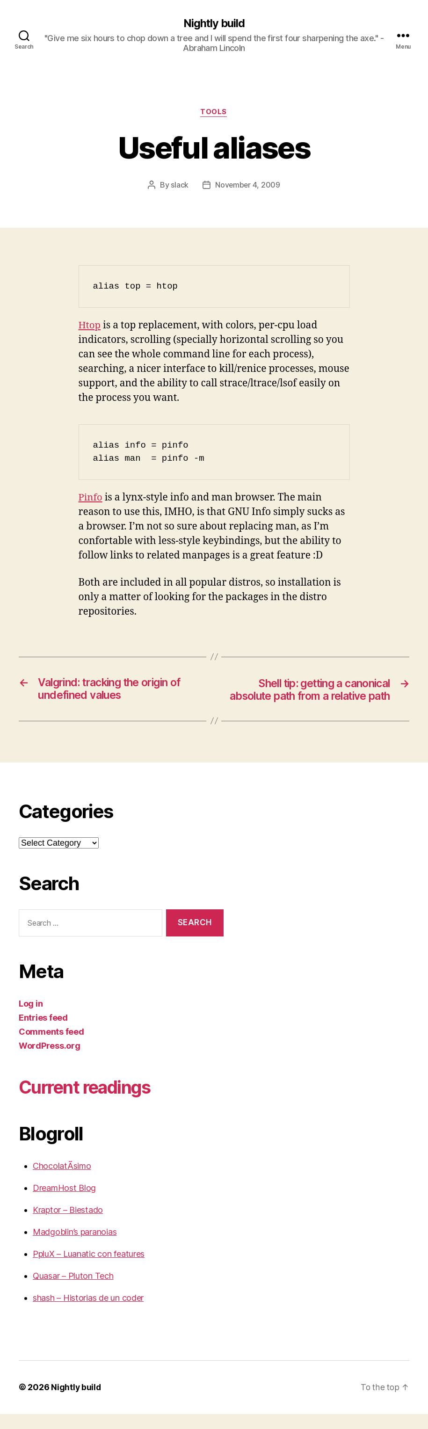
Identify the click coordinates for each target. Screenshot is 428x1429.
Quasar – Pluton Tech (73, 1291)
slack (179, 185)
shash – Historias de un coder (88, 1313)
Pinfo (91, 498)
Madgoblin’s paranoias (74, 1247)
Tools (214, 113)
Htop (90, 326)
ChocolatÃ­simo (62, 1181)
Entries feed (43, 1033)
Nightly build (214, 23)
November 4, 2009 (248, 185)
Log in (31, 1019)
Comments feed (51, 1047)
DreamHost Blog (64, 1203)
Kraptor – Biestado (68, 1225)
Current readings (90, 1102)
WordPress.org (49, 1061)
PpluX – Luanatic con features (89, 1269)
